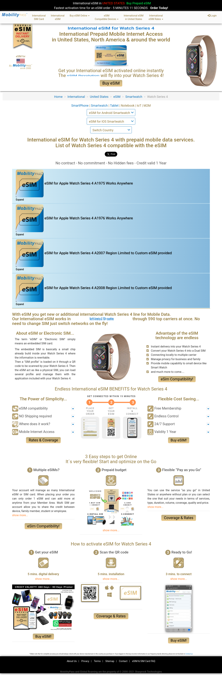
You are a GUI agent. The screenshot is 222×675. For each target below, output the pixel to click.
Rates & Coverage (43, 440)
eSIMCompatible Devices (106, 17)
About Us (72, 661)
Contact (123, 661)
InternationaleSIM (57, 17)
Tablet (114, 105)
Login (212, 15)
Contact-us (189, 654)
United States (99, 96)
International (76, 96)
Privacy (85, 661)
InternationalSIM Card (39, 17)
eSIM (117, 96)
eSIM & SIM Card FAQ (143, 661)
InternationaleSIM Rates (156, 17)
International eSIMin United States (133, 17)
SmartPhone (80, 105)
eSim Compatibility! (177, 379)
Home (58, 96)
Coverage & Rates (178, 518)
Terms (97, 661)
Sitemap (109, 661)
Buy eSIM (111, 83)
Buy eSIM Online (80, 15)
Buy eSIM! (179, 440)
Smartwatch (133, 96)
